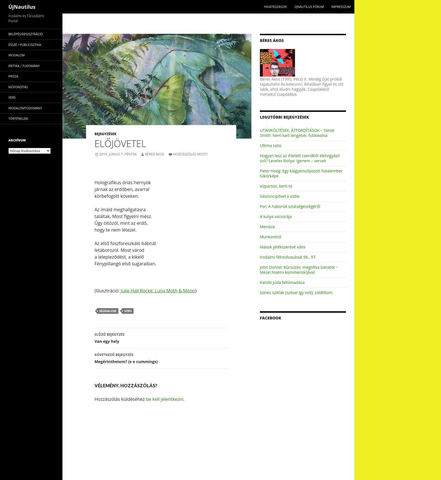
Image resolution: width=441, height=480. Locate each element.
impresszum (341, 7)
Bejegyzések (105, 134)
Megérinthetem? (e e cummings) (161, 358)
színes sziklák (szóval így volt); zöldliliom (296, 292)
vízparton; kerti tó (276, 186)
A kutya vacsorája (276, 216)
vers (128, 311)
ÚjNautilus (21, 6)
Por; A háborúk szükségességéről (290, 206)
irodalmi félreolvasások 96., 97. (288, 257)
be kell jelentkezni (164, 399)
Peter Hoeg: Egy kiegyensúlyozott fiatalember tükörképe (301, 173)
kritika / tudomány (24, 66)
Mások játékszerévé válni (282, 247)
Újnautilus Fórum (309, 7)
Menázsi (267, 226)
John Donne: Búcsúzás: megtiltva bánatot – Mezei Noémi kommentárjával (299, 270)
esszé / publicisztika (24, 45)
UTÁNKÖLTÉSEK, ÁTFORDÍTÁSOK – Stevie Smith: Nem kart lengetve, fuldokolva (297, 133)
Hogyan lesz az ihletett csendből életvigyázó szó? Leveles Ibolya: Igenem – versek (300, 158)
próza (13, 76)
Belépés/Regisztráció (25, 34)
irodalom (107, 311)
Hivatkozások (275, 7)
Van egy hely (161, 337)
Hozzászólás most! (190, 154)
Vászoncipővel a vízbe (280, 196)
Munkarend (270, 236)
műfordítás (18, 87)
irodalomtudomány (25, 108)
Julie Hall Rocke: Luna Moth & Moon (158, 291)
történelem (18, 118)
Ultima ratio (271, 145)
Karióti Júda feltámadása (282, 282)
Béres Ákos (154, 154)
